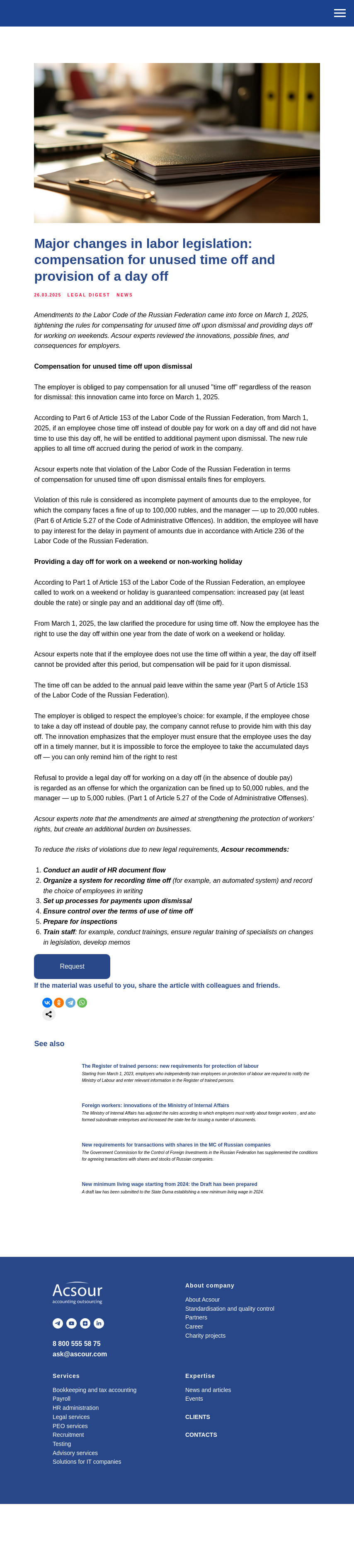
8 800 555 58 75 (77, 1389)
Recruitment (68, 1480)
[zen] (85, 1369)
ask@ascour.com (80, 1400)
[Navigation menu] (340, 13)
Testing (62, 1489)
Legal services (71, 1462)
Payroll (61, 1444)
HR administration (76, 1453)
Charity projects (205, 1381)
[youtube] (71, 1369)
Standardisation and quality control (229, 1354)
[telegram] (58, 1369)
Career (194, 1372)
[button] (82, 1009)
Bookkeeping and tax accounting (94, 1435)
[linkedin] (99, 1369)
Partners (196, 1363)
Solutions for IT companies (87, 1507)
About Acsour (202, 1345)
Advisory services (75, 1498)
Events (194, 1444)
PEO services (70, 1471)
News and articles (208, 1435)
